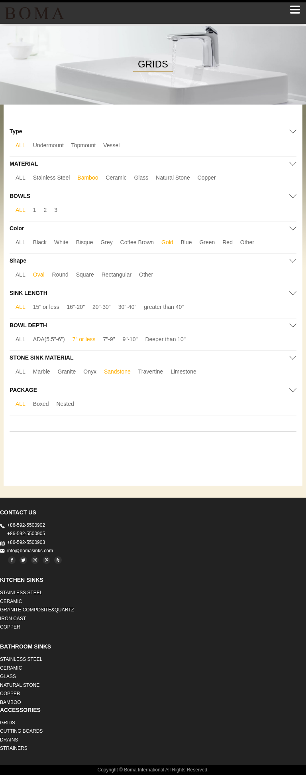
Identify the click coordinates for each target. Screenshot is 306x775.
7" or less (84, 339)
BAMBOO (10, 702)
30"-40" (127, 307)
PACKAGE (23, 390)
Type (16, 131)
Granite (67, 371)
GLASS (8, 676)
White (61, 242)
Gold (167, 242)
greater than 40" (164, 307)
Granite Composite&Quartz (37, 610)
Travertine (150, 371)
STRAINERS (13, 748)
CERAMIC (11, 601)
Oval (39, 274)
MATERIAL (24, 163)
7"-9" (109, 339)
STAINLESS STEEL (21, 592)
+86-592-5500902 (26, 525)
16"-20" (76, 307)
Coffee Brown (137, 242)
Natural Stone (173, 177)
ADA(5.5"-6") (49, 339)
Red (227, 242)
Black (40, 242)
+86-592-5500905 (26, 533)
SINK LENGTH (28, 293)
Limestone (183, 371)
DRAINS (9, 740)
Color (17, 228)
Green (207, 242)
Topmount (83, 145)
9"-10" (130, 339)
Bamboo (87, 177)
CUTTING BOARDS (21, 731)
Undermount (48, 145)
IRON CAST (13, 618)
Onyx (89, 371)
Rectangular (117, 274)
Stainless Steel (51, 177)
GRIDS (7, 723)
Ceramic (116, 177)
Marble (41, 371)
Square (85, 274)
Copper (207, 177)
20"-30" (101, 307)
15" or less (46, 307)
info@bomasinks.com (30, 551)
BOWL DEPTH (28, 325)
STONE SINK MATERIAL (42, 357)
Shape (18, 260)
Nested (65, 404)
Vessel (111, 145)
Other (247, 242)
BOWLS (20, 196)
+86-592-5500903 (26, 542)
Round (60, 274)
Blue (186, 242)
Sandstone (117, 371)
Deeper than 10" (165, 339)
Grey (106, 242)
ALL (21, 145)
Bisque (84, 242)
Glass (141, 177)
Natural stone (19, 685)
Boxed (41, 404)
